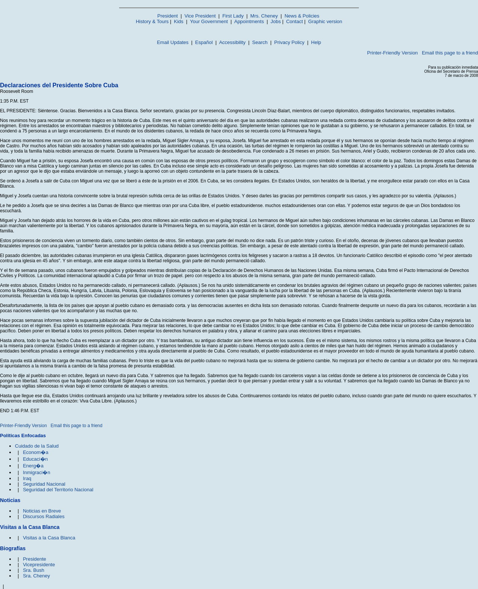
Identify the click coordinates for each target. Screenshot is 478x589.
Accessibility (232, 42)
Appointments (249, 21)
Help (316, 42)
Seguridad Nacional (44, 484)
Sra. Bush (33, 570)
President (167, 16)
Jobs (276, 21)
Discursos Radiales (43, 516)
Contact (294, 21)
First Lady (232, 16)
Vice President (200, 16)
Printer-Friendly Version (392, 53)
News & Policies (302, 16)
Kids (178, 21)
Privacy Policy (289, 42)
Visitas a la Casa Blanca (49, 538)
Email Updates (173, 42)
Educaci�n (35, 459)
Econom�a (35, 452)
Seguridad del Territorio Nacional (58, 489)
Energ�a (33, 466)
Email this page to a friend (450, 53)
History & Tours (152, 21)
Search (259, 42)
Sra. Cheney (36, 576)
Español (204, 42)
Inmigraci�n (36, 472)
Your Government (209, 21)
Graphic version (325, 21)
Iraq (27, 478)
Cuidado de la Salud (37, 446)
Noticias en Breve (42, 511)
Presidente (34, 559)
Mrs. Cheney (264, 16)
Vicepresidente (39, 564)
